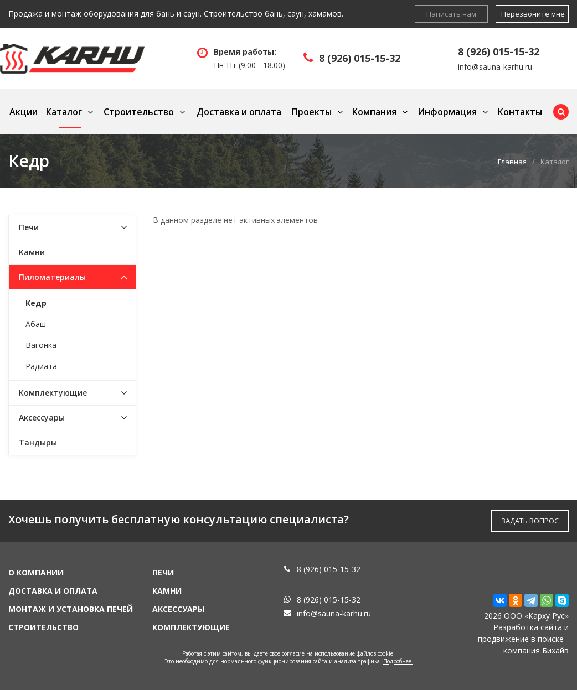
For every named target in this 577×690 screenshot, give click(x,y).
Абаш (35, 324)
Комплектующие (53, 392)
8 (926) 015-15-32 (359, 58)
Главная (512, 162)
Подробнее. (398, 661)
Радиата (41, 366)
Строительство (139, 112)
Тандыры (38, 442)
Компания (374, 112)
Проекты (312, 112)
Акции (23, 112)
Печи (29, 227)
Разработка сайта (527, 627)
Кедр (36, 303)
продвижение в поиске (521, 639)
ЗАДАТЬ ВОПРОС (530, 521)
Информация (447, 112)
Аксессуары (42, 417)
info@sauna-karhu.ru (495, 66)
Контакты (520, 112)
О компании (36, 572)
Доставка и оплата (239, 112)
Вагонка (40, 345)
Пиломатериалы (52, 277)
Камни (32, 252)
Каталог (64, 112)
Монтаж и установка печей (70, 609)
